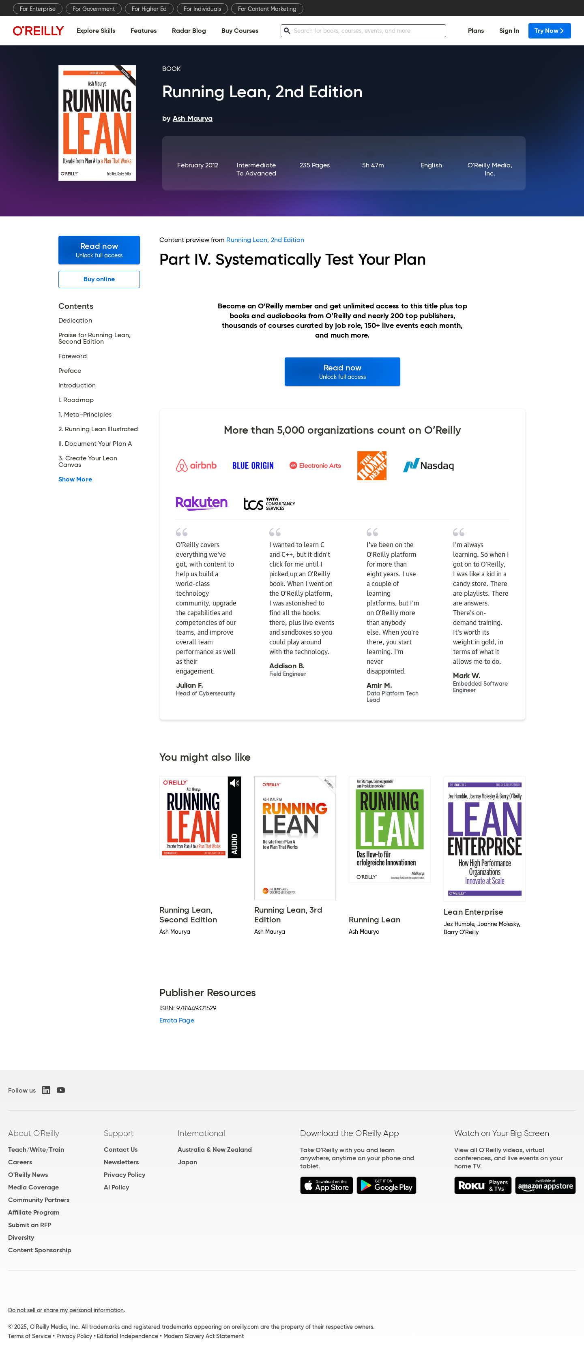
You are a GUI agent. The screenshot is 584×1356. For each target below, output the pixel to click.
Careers (20, 1162)
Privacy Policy (124, 1174)
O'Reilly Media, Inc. (490, 169)
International (201, 1133)
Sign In (509, 30)
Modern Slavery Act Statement (203, 1336)
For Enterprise (38, 9)
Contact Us (120, 1149)
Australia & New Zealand (215, 1149)
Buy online (99, 279)
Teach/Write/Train (36, 1149)
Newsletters (121, 1162)
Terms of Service (29, 1336)
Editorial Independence (127, 1336)
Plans (476, 30)
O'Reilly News (28, 1174)
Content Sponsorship (39, 1250)
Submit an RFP (29, 1225)
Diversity (21, 1237)
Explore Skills (96, 30)
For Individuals (202, 9)
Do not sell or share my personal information (66, 1310)
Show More (75, 479)
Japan (187, 1162)
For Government (94, 9)
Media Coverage (33, 1187)
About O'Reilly (33, 1133)
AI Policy (116, 1187)
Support (119, 1133)
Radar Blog (189, 30)
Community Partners (38, 1200)
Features (144, 30)
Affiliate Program (34, 1212)
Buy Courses (239, 30)
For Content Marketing (267, 9)
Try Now (550, 30)
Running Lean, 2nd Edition (265, 240)
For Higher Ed (149, 9)
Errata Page (176, 1020)
